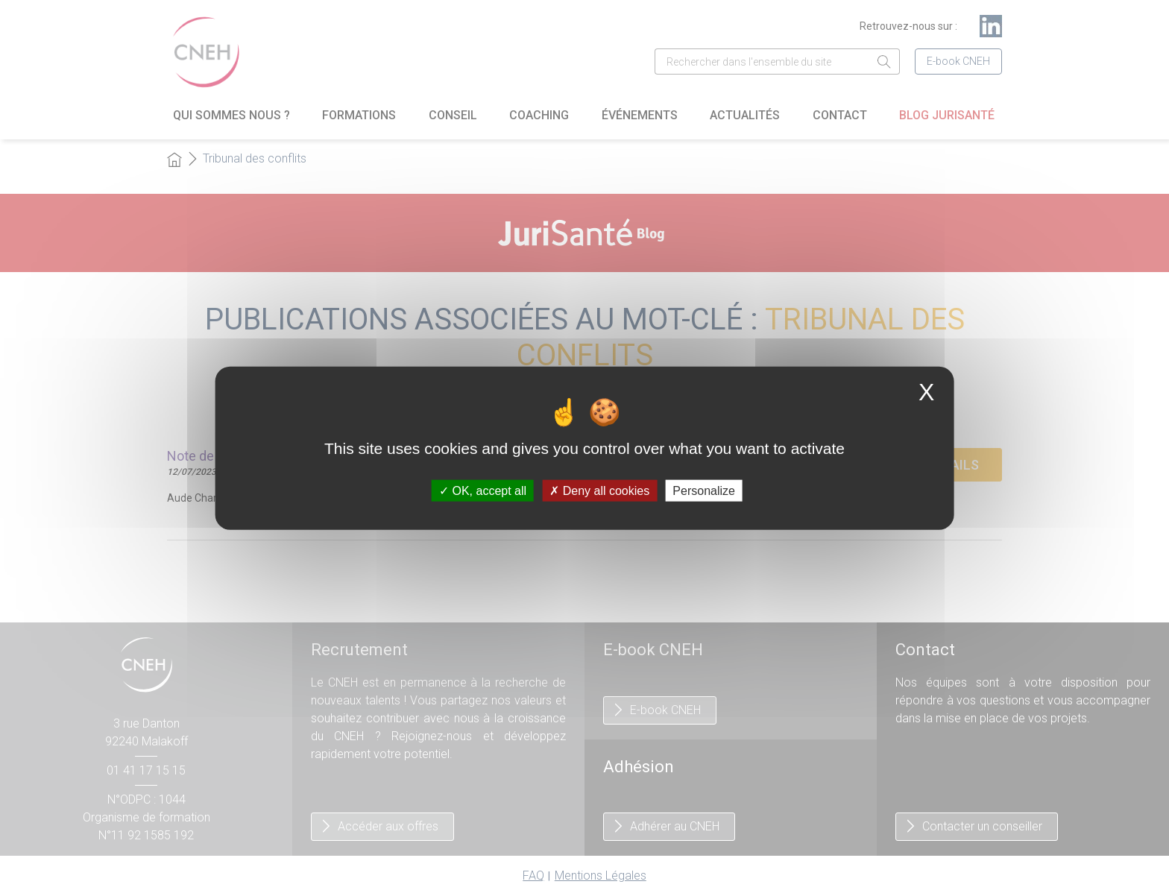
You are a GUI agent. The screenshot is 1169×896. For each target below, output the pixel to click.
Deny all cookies (599, 490)
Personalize (703, 490)
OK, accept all (482, 490)
